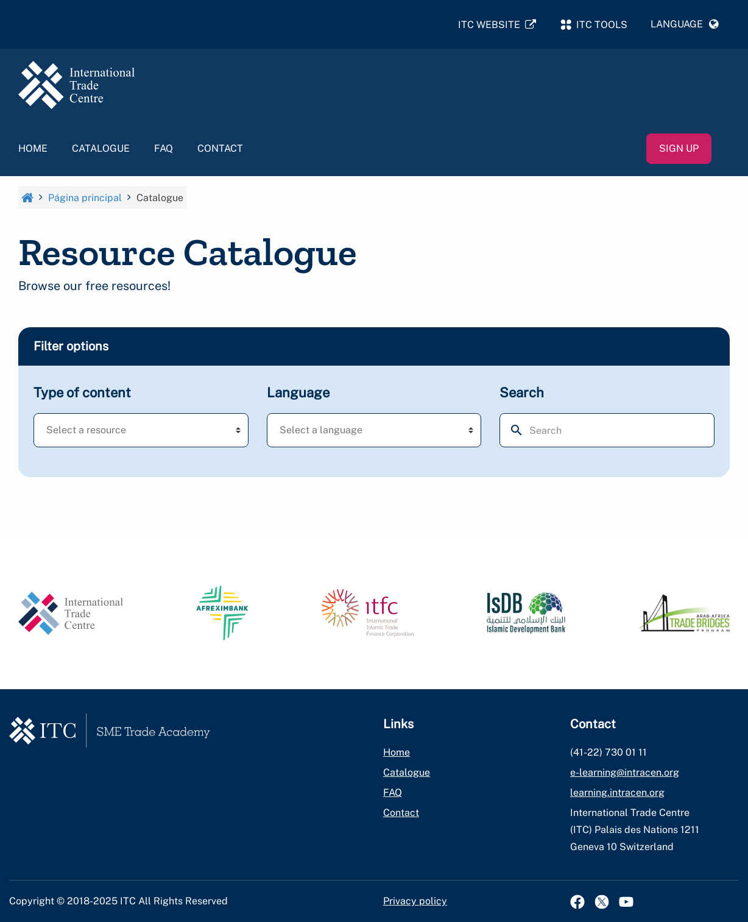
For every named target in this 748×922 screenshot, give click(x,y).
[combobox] (141, 432)
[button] (685, 25)
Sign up (679, 150)
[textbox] (105, 432)
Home (33, 150)
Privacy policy (415, 901)
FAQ (163, 150)
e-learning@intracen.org (624, 772)
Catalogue (101, 150)
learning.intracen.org (617, 792)
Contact (220, 150)
